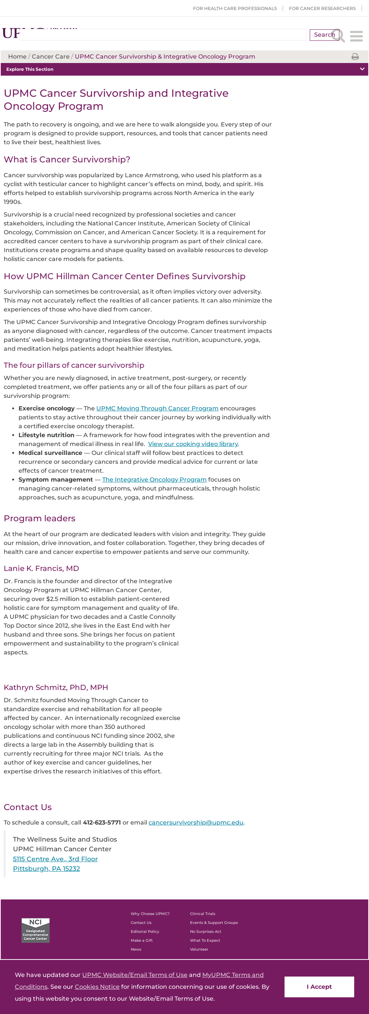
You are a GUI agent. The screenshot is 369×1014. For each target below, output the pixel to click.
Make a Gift (142, 940)
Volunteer (199, 949)
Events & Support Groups (214, 922)
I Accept (319, 986)
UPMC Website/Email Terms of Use (134, 974)
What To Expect (205, 940)
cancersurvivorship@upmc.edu (196, 822)
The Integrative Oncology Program (154, 479)
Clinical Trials (202, 913)
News (136, 949)
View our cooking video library (193, 443)
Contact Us (141, 922)
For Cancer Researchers (322, 8)
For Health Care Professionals (235, 8)
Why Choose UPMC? (150, 913)
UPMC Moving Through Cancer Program (157, 408)
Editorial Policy (145, 931)
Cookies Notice (97, 986)
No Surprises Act (205, 931)
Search (324, 34)
